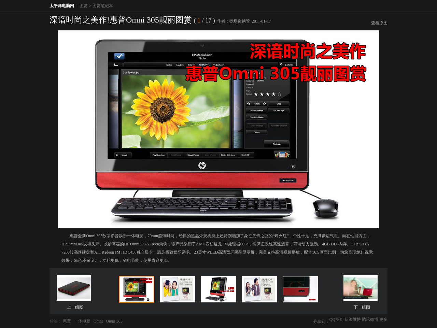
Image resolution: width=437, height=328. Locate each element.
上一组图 (75, 307)
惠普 (67, 321)
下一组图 (362, 307)
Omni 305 (114, 321)
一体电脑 (82, 321)
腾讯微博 (370, 319)
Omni (98, 321)
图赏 (84, 5)
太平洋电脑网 (62, 5)
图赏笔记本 (103, 5)
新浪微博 (352, 319)
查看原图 (379, 22)
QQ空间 (336, 319)
